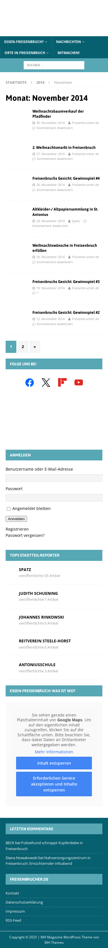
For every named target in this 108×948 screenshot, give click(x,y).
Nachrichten (68, 41)
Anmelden (16, 519)
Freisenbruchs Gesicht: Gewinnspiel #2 (66, 312)
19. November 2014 (50, 288)
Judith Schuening (38, 593)
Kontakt (12, 893)
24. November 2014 (50, 221)
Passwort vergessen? (25, 535)
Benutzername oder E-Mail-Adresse (39, 469)
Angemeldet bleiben (31, 508)
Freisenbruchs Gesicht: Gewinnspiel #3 (66, 281)
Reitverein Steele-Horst (45, 641)
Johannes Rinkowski (41, 617)
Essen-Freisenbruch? (24, 41)
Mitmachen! (69, 52)
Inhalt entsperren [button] (54, 762)
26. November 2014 (50, 185)
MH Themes (54, 942)
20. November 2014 (50, 257)
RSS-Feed (13, 920)
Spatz (76, 221)
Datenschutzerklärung (24, 902)
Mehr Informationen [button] (54, 751)
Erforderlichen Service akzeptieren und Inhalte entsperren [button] (54, 783)
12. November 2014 (50, 319)
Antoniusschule (37, 664)
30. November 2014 (50, 123)
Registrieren (17, 529)
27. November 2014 (50, 154)
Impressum (15, 911)
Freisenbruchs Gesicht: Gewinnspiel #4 (66, 178)
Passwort (14, 488)
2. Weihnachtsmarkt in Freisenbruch (64, 147)
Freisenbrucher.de (85, 123)
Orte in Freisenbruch (25, 52)
